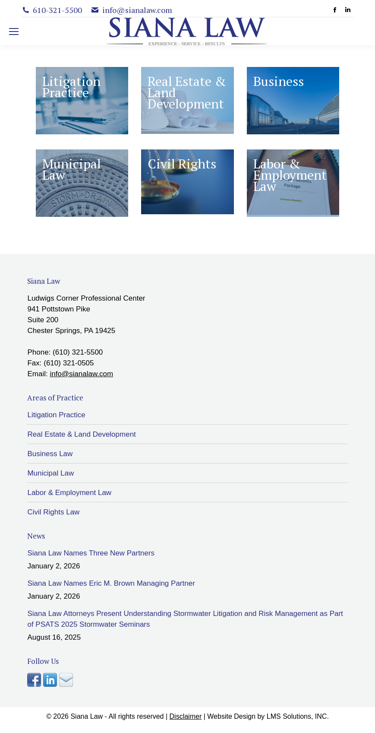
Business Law (49, 454)
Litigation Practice (56, 415)
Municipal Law (50, 473)
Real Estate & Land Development (81, 434)
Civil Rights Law (53, 512)
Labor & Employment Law (69, 493)
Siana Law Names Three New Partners (90, 553)
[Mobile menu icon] (14, 31)
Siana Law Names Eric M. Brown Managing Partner (111, 583)
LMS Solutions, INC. (298, 716)
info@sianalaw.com (81, 374)
